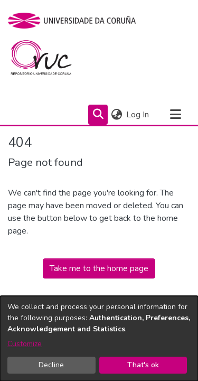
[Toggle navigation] (175, 115)
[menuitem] (116, 114)
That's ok (143, 365)
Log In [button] (138, 114)
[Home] (47, 60)
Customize (24, 344)
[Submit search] (98, 115)
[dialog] (99, 338)
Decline (51, 365)
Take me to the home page (99, 268)
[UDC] (75, 21)
